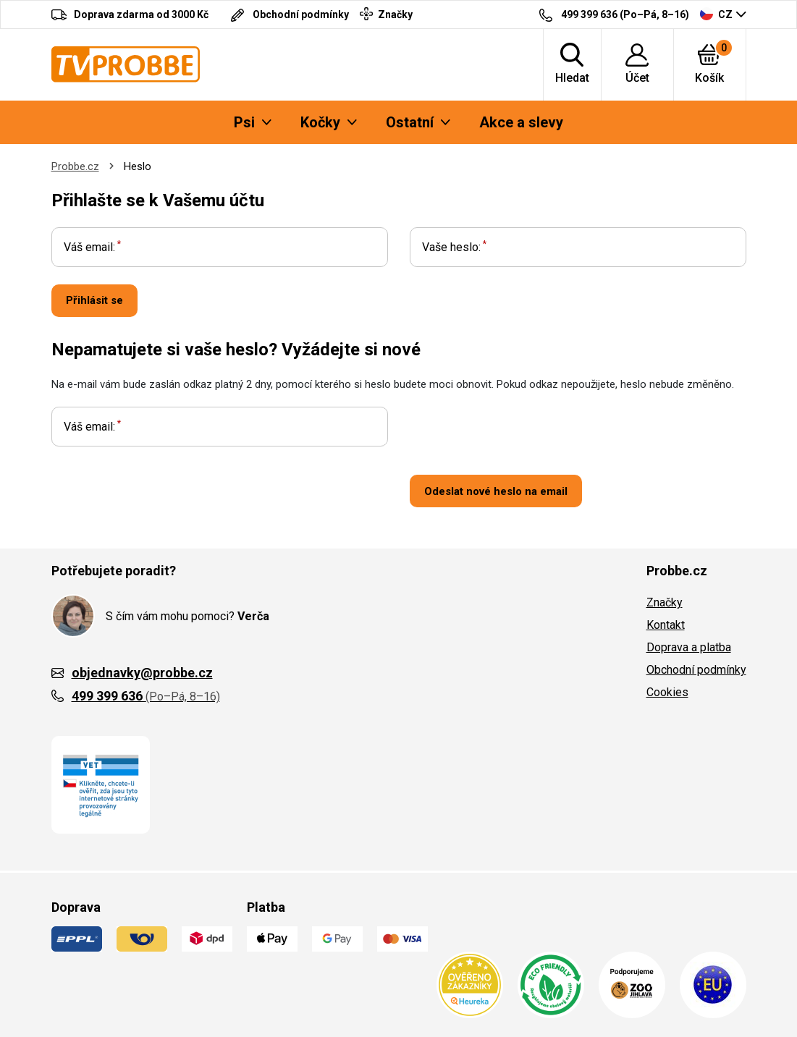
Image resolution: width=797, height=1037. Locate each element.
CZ (716, 13)
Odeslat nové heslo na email (496, 491)
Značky (664, 602)
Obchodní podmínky (696, 670)
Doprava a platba (688, 647)
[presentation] (520, 435)
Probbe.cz (75, 166)
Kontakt (665, 625)
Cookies (667, 692)
